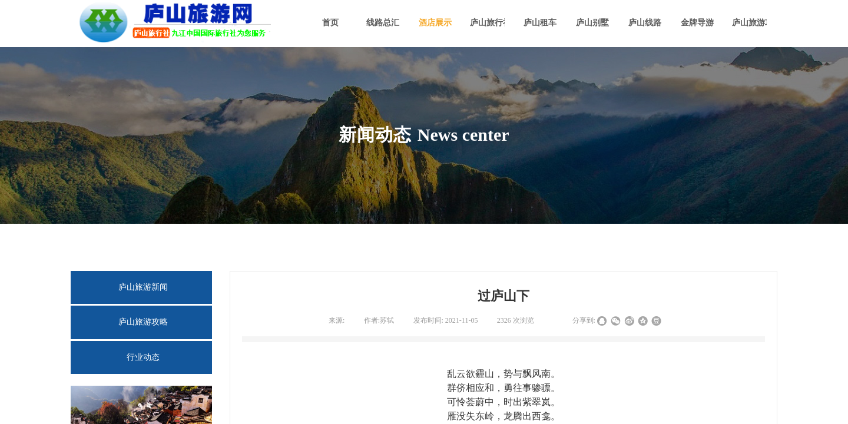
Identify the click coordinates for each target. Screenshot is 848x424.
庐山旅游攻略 (143, 321)
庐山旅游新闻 (143, 287)
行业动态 (143, 357)
